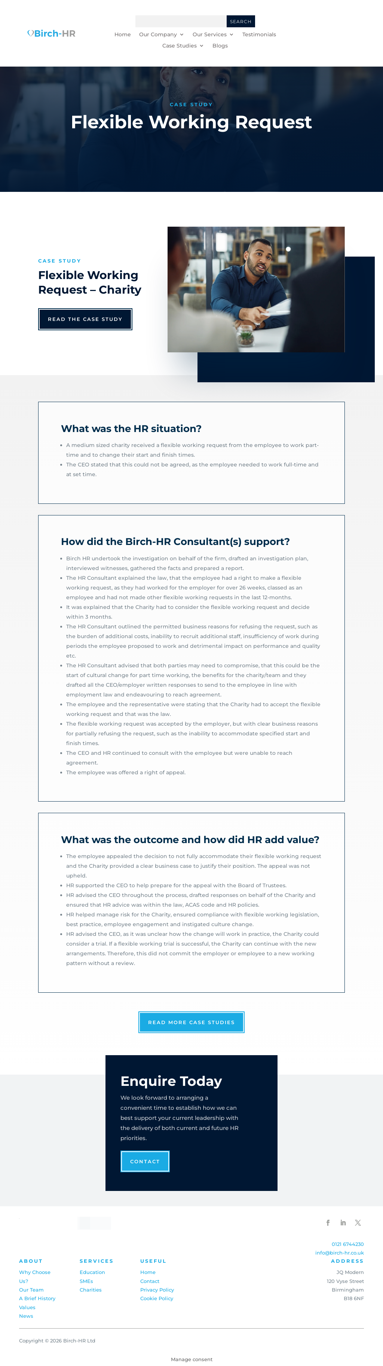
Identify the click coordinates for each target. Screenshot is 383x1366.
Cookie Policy (156, 1298)
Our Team (31, 1290)
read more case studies (191, 1022)
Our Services (210, 35)
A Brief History (37, 1298)
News (26, 1316)
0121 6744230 (348, 1244)
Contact (145, 1161)
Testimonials (259, 35)
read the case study (85, 319)
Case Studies (179, 46)
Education (92, 1272)
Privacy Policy (157, 1290)
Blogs (220, 46)
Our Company (158, 35)
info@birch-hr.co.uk (339, 1253)
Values (27, 1307)
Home (122, 35)
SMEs (86, 1281)
